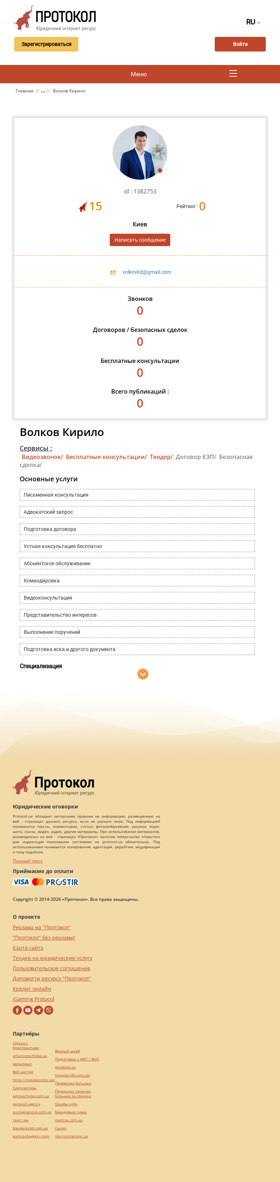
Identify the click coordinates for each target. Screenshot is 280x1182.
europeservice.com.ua (32, 1112)
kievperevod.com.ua (30, 1128)
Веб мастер (23, 1072)
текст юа (20, 1120)
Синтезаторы (24, 1088)
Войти (240, 44)
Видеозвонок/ (42, 457)
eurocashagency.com (31, 1136)
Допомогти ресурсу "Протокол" (52, 978)
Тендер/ (161, 457)
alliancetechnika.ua (30, 1055)
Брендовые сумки (71, 1112)
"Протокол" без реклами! (44, 937)
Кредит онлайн (32, 988)
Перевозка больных (73, 1083)
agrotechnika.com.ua (31, 1096)
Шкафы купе (66, 1104)
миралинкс (22, 1063)
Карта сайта (28, 947)
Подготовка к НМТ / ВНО (77, 1059)
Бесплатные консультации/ (106, 457)
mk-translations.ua (71, 1136)
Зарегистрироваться (46, 44)
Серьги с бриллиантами (26, 1045)
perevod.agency (26, 1104)
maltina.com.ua (68, 1120)
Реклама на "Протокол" (42, 927)
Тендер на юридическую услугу (52, 958)
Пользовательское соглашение (51, 968)
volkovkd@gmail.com (146, 272)
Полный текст (28, 861)
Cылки (60, 1128)
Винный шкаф (67, 1051)
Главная (25, 91)
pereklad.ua (65, 1067)
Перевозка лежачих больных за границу (73, 1093)
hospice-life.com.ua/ (72, 1075)
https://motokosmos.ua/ (34, 1080)
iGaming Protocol (33, 998)
